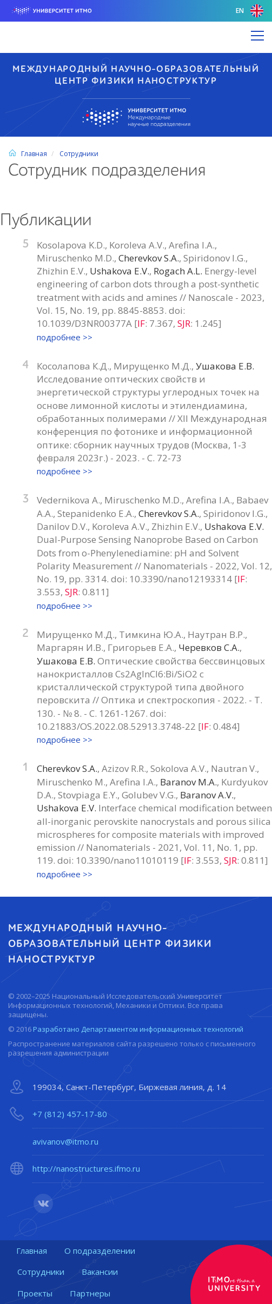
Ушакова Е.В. (225, 366)
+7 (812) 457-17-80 (69, 1113)
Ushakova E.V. (119, 271)
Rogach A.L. (179, 271)
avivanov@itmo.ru (65, 1141)
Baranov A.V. (207, 795)
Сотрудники (78, 153)
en (249, 10)
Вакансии (100, 1271)
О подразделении (99, 1250)
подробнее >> (64, 337)
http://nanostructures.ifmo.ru (86, 1169)
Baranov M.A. (188, 782)
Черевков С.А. (209, 647)
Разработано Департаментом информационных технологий (138, 1029)
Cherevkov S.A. (148, 258)
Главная (27, 153)
